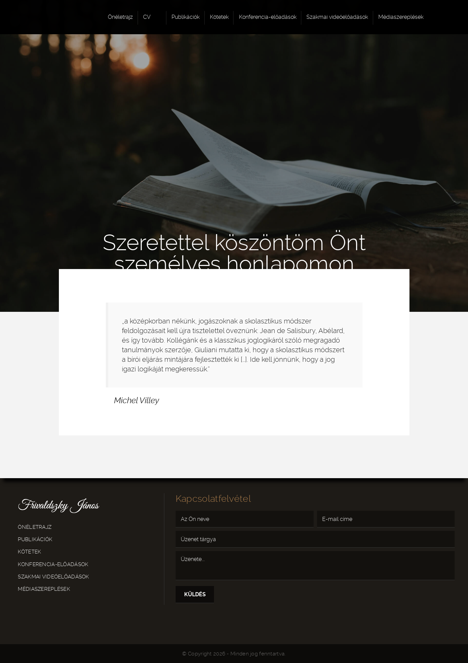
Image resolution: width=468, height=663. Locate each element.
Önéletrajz (120, 17)
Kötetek (219, 17)
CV (147, 17)
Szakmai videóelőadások (337, 17)
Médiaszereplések (400, 17)
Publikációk (186, 17)
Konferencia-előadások (267, 17)
